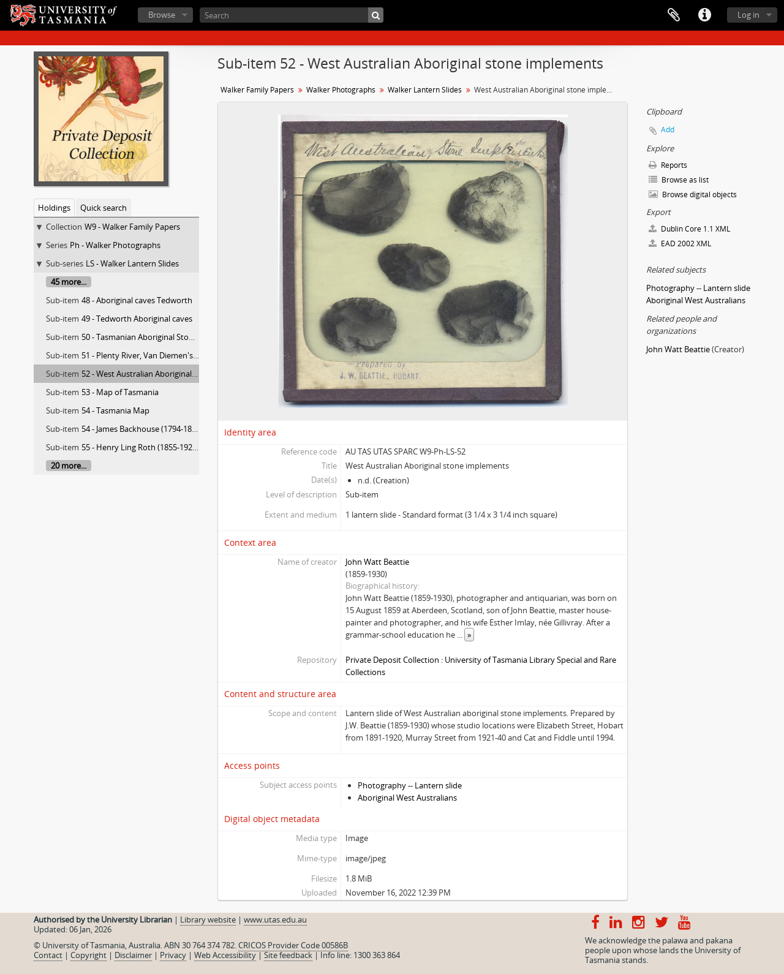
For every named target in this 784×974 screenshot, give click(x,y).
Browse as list (679, 180)
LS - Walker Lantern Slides (132, 263)
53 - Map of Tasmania (120, 392)
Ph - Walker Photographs (115, 245)
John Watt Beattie (377, 561)
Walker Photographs (340, 90)
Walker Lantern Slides (425, 90)
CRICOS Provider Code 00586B (293, 945)
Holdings (54, 207)
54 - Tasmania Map (115, 410)
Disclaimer (133, 955)
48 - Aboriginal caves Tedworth (136, 300)
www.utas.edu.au (275, 919)
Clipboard (673, 15)
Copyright (88, 955)
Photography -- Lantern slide (410, 785)
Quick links (704, 15)
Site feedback (288, 955)
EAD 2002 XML (680, 243)
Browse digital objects (693, 194)
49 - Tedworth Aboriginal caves (136, 318)
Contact (48, 955)
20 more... (68, 465)
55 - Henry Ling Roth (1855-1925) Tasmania (158, 447)
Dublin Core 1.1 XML (689, 229)
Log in (748, 14)
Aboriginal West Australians (407, 797)
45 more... (68, 281)
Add (667, 129)
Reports (668, 165)
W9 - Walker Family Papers (132, 226)
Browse (161, 14)
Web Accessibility (225, 955)
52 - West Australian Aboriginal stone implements (170, 373)
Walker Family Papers (257, 90)
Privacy (173, 955)
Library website (208, 919)
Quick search (103, 207)
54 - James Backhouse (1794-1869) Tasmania (160, 428)
